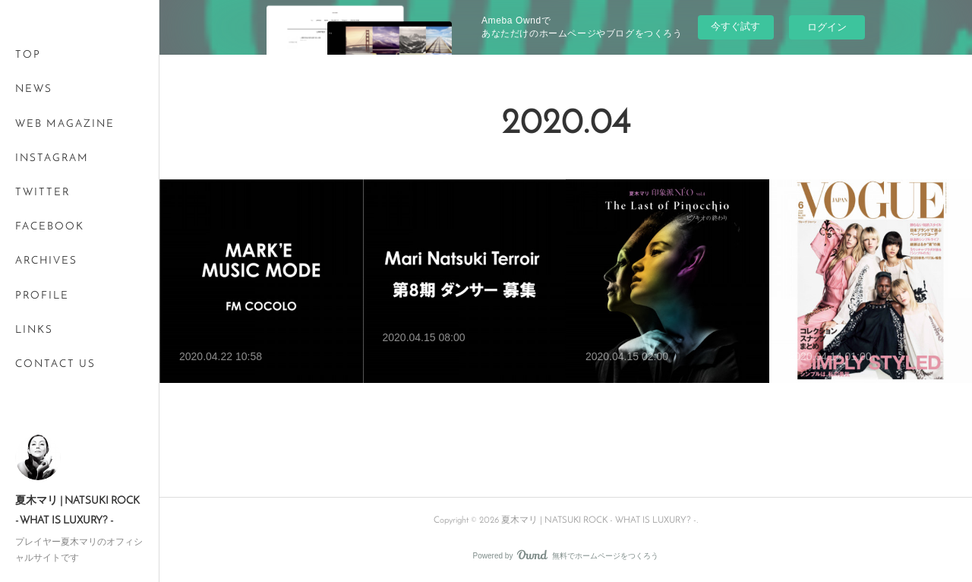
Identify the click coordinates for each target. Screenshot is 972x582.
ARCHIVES (46, 261)
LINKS (34, 330)
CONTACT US (55, 364)
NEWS (33, 89)
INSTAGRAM (52, 158)
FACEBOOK (49, 226)
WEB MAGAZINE (65, 124)
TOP (28, 55)
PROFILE (42, 296)
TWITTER (42, 192)
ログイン (827, 27)
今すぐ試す (735, 26)
